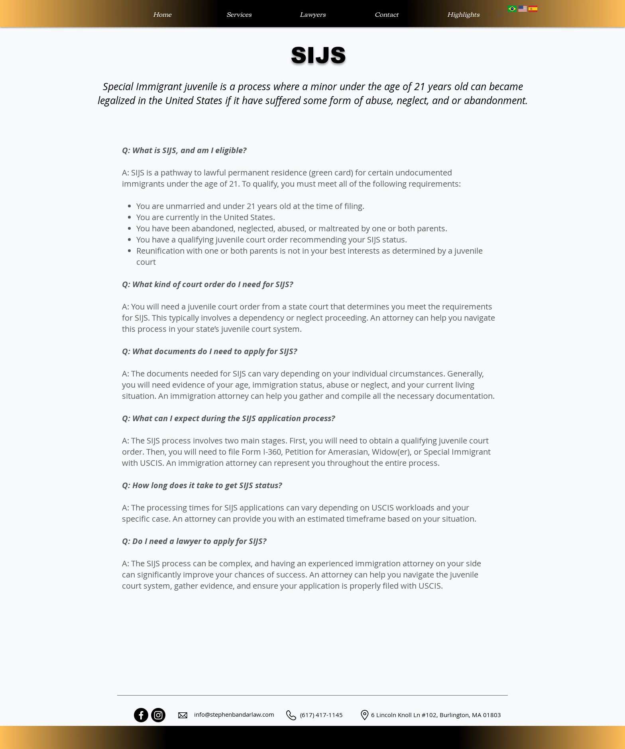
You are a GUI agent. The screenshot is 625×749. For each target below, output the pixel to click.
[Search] (499, 13)
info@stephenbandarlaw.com (234, 714)
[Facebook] (141, 715)
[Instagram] (158, 715)
